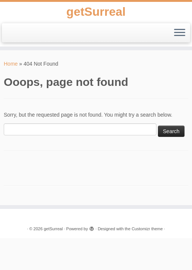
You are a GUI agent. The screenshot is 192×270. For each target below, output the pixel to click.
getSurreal (95, 11)
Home (11, 64)
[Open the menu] (179, 33)
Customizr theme (147, 228)
